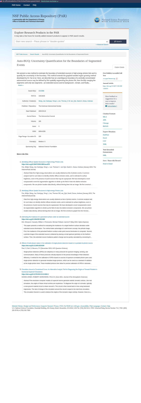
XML (105, 144)
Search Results (34, 54)
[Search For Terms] (61, 42)
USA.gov (77, 306)
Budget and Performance (32, 306)
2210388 (41, 91)
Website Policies (17, 306)
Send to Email (107, 164)
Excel (105, 138)
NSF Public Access (21, 54)
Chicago (106, 123)
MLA (105, 117)
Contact (27, 5)
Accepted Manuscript (110, 78)
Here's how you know (49, 1)
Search (118, 41)
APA (104, 120)
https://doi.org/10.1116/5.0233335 (33, 245)
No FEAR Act (68, 306)
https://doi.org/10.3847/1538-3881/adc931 (112, 87)
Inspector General (47, 306)
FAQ (34, 5)
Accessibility (84, 306)
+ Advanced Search (102, 44)
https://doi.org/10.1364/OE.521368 (34, 219)
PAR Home (16, 5)
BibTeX (105, 126)
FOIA (61, 306)
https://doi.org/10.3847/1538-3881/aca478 (36, 164)
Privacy (56, 306)
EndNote (106, 135)
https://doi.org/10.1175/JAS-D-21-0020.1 (36, 274)
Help (108, 306)
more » (20, 85)
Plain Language (95, 306)
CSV (104, 141)
